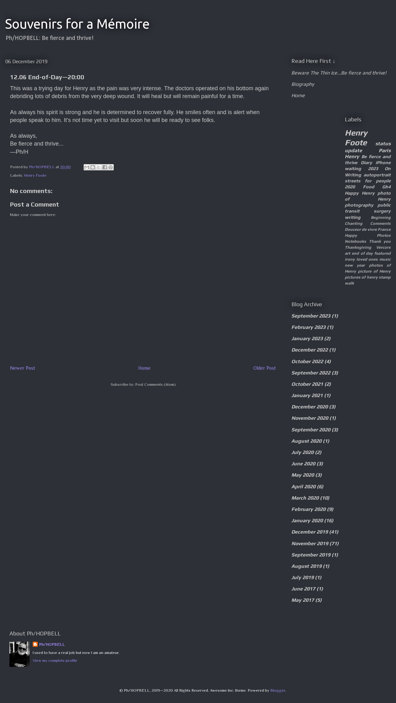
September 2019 (310, 555)
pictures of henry (361, 277)
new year (355, 265)
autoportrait (377, 174)
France (384, 229)
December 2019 (309, 532)
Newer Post (22, 368)
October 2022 (307, 361)
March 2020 (305, 498)
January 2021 (307, 395)
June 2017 (303, 589)
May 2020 (302, 475)
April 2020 (303, 487)
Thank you (380, 241)
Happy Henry (360, 193)
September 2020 (310, 430)
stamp (385, 277)
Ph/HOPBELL (52, 644)
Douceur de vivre (361, 229)
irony (350, 259)
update (353, 150)
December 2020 (309, 407)
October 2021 (307, 384)
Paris (385, 150)
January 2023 (307, 338)
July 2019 (302, 577)
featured (382, 253)
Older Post (264, 368)
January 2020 (307, 520)
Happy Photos (368, 235)
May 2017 (302, 600)
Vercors (383, 247)
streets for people (368, 180)
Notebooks (355, 241)
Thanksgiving (358, 247)
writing (352, 217)
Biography (302, 84)
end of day (362, 253)
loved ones (367, 259)
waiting (353, 168)
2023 (373, 168)
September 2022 (310, 373)
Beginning (381, 217)
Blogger (277, 690)
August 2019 (306, 566)
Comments (380, 223)
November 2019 (309, 543)
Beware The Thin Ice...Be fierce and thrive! (338, 73)
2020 (350, 186)
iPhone (383, 162)
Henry (352, 156)
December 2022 (309, 350)
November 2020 (309, 418)
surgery (382, 210)
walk (349, 283)
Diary (366, 162)
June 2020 (303, 464)
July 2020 (302, 452)
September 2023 (310, 316)
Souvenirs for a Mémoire (77, 23)
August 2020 (306, 441)
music (385, 259)
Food (368, 186)
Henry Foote (35, 175)
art (347, 253)
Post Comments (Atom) (155, 384)
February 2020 (308, 509)
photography (359, 205)
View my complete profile (55, 660)
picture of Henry (374, 271)
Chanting (353, 223)
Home (144, 368)
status (383, 144)
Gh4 (386, 186)
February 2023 (308, 327)
